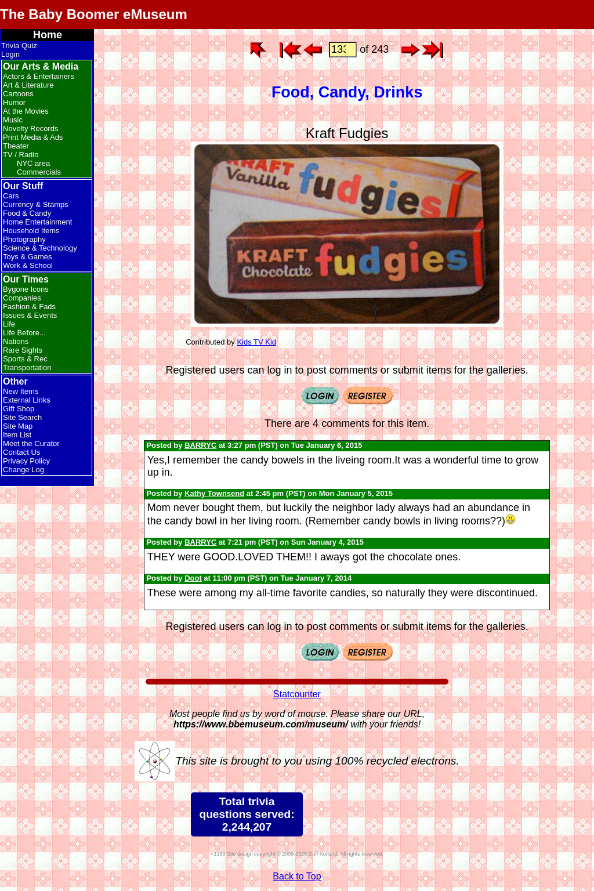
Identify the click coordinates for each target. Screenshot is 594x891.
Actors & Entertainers (38, 76)
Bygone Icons (26, 289)
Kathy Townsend (214, 493)
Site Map (17, 426)
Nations (15, 341)
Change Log (23, 469)
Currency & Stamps (35, 204)
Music (13, 119)
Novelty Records (30, 128)
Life (9, 324)
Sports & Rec (25, 358)
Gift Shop (18, 408)
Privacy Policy (26, 461)
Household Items (31, 230)
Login (10, 54)
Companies (22, 298)
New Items (20, 391)
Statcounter (297, 694)
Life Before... (24, 332)
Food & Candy (27, 213)
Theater (16, 146)
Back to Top (297, 876)
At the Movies (26, 111)
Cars (11, 195)
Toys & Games (27, 256)
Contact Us (21, 452)
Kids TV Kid (256, 342)
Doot (193, 578)
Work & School (28, 265)
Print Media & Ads (33, 137)
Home (47, 35)
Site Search (22, 417)
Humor (14, 102)
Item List (17, 434)
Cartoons (18, 93)
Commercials (39, 172)
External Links (26, 400)
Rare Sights (22, 350)
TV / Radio (20, 154)
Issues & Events (30, 315)
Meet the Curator (31, 443)
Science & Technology (40, 248)
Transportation (27, 367)
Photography (24, 239)
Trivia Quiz (19, 45)
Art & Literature (28, 85)
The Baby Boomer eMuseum (93, 14)
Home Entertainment (37, 222)
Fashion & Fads (29, 306)
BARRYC (200, 445)
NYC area (33, 163)
